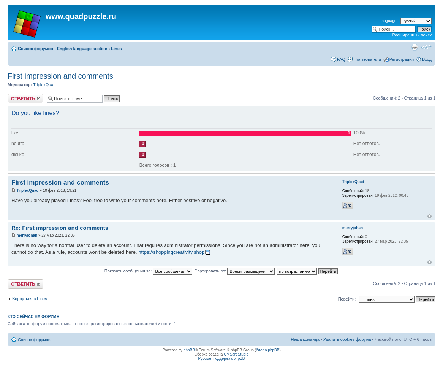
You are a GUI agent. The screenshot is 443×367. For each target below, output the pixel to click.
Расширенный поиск (412, 35)
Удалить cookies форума (347, 339)
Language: (388, 21)
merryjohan (27, 235)
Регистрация (401, 59)
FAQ (341, 59)
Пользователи (367, 59)
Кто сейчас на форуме (33, 316)
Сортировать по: (234, 271)
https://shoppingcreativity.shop (171, 252)
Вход (427, 59)
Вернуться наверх (429, 216)
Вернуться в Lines (29, 298)
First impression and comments (60, 76)
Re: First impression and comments (59, 228)
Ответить (25, 98)
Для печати (414, 47)
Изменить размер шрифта (426, 47)
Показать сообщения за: (148, 271)
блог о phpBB (268, 350)
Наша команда (305, 339)
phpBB (189, 350)
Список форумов (35, 48)
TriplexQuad (44, 84)
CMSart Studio (236, 354)
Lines (116, 48)
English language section (82, 48)
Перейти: (347, 299)
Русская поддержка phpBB (221, 358)
